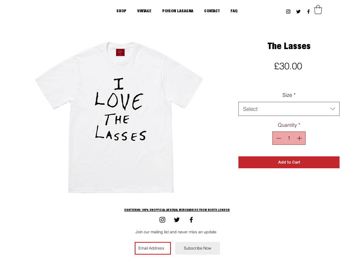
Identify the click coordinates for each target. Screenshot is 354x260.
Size (288, 95)
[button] (318, 9)
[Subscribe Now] (197, 248)
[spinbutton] (288, 138)
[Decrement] (277, 138)
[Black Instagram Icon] (288, 11)
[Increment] (300, 138)
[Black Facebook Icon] (308, 11)
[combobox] (289, 109)
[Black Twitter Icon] (298, 11)
